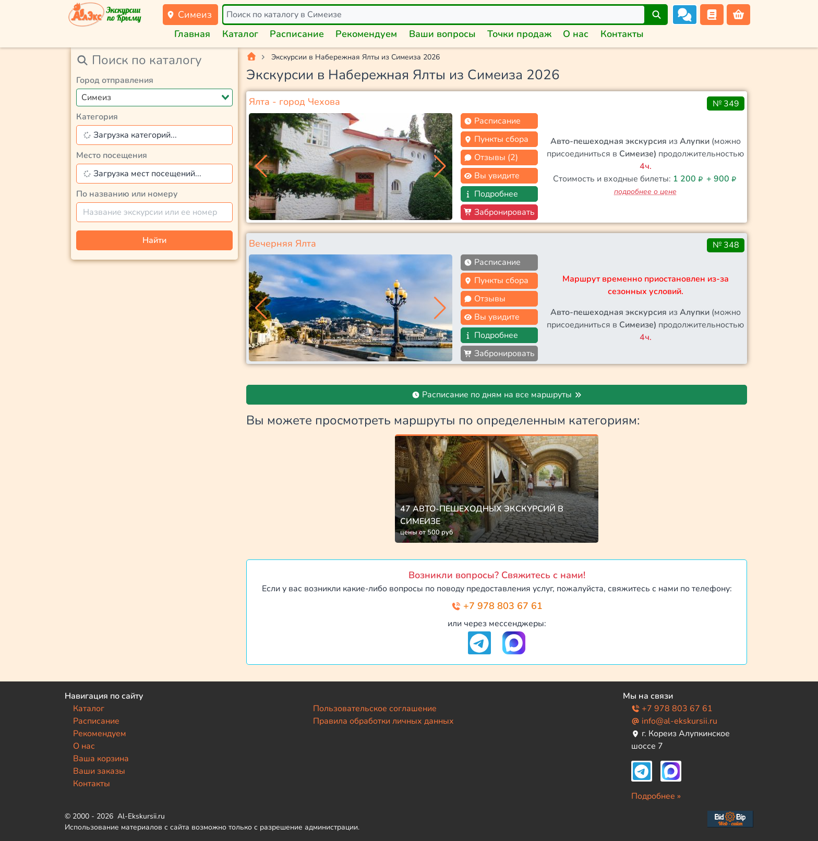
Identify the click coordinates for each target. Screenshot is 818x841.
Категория (97, 117)
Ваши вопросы (442, 34)
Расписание (297, 34)
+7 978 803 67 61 (497, 606)
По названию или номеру (127, 194)
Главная (192, 34)
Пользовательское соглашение (375, 708)
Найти (154, 240)
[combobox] (154, 97)
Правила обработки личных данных (383, 721)
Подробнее (491, 194)
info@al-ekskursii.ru (674, 721)
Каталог (240, 34)
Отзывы (485, 298)
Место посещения (111, 155)
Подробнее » (656, 796)
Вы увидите (492, 175)
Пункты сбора (496, 139)
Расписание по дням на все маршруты (497, 394)
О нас (575, 34)
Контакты (622, 34)
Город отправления (114, 80)
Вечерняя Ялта (282, 243)
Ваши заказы (99, 771)
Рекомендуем (366, 34)
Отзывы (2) (491, 157)
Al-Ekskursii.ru (141, 816)
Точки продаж (519, 34)
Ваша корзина (101, 758)
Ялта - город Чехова (294, 101)
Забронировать (499, 212)
